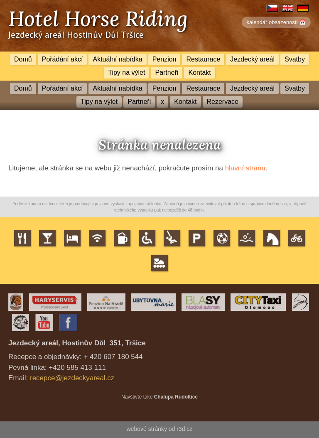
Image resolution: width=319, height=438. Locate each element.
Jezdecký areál (252, 59)
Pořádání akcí (62, 59)
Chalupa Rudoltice (176, 397)
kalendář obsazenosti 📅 (276, 22)
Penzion (164, 59)
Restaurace (203, 59)
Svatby (295, 59)
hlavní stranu (245, 168)
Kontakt (199, 72)
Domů (23, 59)
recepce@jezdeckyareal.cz (72, 378)
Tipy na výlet (126, 72)
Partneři (166, 72)
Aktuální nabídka (117, 59)
